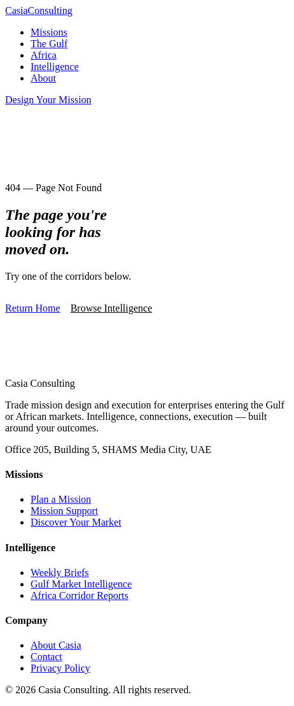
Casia (39, 10)
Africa (44, 55)
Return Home (32, 308)
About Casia (56, 645)
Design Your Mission (48, 99)
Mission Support (64, 510)
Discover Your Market (76, 522)
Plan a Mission (61, 499)
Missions (49, 32)
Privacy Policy (60, 668)
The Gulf (49, 43)
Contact (46, 656)
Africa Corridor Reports (80, 595)
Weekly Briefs (60, 572)
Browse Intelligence (111, 308)
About (43, 78)
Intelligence (55, 66)
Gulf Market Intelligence (81, 584)
